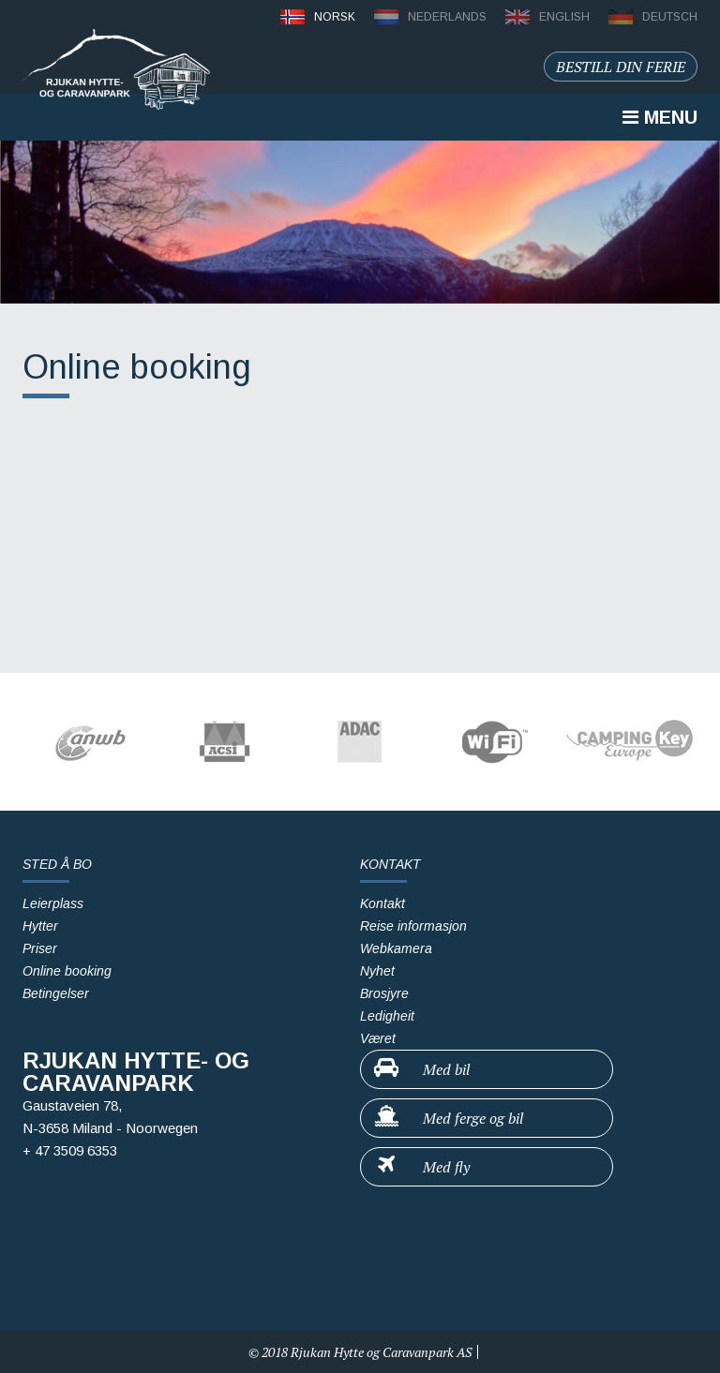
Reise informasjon (413, 925)
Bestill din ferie (620, 66)
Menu (660, 117)
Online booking (67, 970)
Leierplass (52, 903)
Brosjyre (384, 993)
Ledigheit (387, 1015)
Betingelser (55, 993)
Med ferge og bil (447, 1117)
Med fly (421, 1166)
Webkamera (396, 948)
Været (378, 1038)
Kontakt (382, 903)
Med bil (421, 1068)
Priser (39, 948)
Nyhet (377, 970)
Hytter (40, 925)
